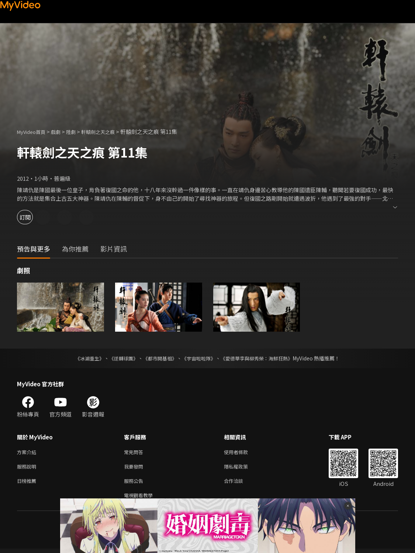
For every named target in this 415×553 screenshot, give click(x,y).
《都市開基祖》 (158, 358)
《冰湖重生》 (83, 358)
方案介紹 (28, 452)
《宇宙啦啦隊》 (199, 358)
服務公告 (135, 483)
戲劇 (61, 131)
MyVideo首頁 (34, 131)
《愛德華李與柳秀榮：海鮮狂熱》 (261, 358)
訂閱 (31, 217)
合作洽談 (239, 483)
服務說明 (28, 468)
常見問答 (135, 452)
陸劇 (78, 131)
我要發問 (135, 468)
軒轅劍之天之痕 (108, 131)
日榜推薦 (28, 483)
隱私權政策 (242, 468)
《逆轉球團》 (119, 358)
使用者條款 (242, 452)
